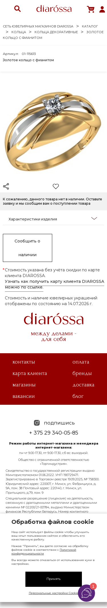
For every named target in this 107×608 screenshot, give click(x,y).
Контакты (24, 362)
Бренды (82, 373)
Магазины (24, 385)
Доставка (83, 385)
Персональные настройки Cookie (53, 593)
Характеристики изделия (53, 218)
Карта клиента (30, 373)
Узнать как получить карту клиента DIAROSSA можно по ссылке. (54, 284)
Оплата (80, 362)
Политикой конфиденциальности (43, 551)
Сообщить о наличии (27, 247)
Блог (78, 396)
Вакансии (24, 396)
